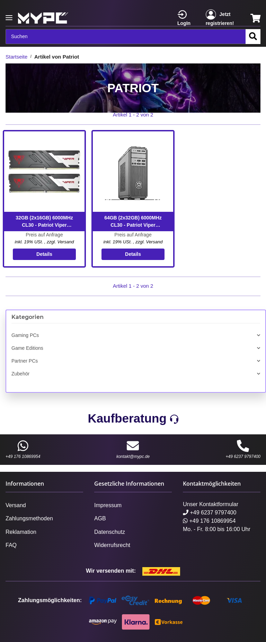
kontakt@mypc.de (133, 449)
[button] (187, 18)
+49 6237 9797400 (243, 449)
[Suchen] (126, 36)
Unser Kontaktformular (210, 504)
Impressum (108, 505)
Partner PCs (24, 361)
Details (44, 254)
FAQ (11, 545)
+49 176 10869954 (23, 449)
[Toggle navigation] (9, 14)
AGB (100, 518)
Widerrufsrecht (112, 545)
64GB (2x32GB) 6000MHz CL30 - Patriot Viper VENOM (133, 222)
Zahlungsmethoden (29, 518)
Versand (65, 241)
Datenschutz (109, 532)
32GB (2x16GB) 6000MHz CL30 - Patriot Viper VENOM (44, 222)
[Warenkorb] (255, 18)
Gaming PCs (25, 335)
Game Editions (27, 348)
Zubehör (20, 373)
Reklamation (21, 532)
